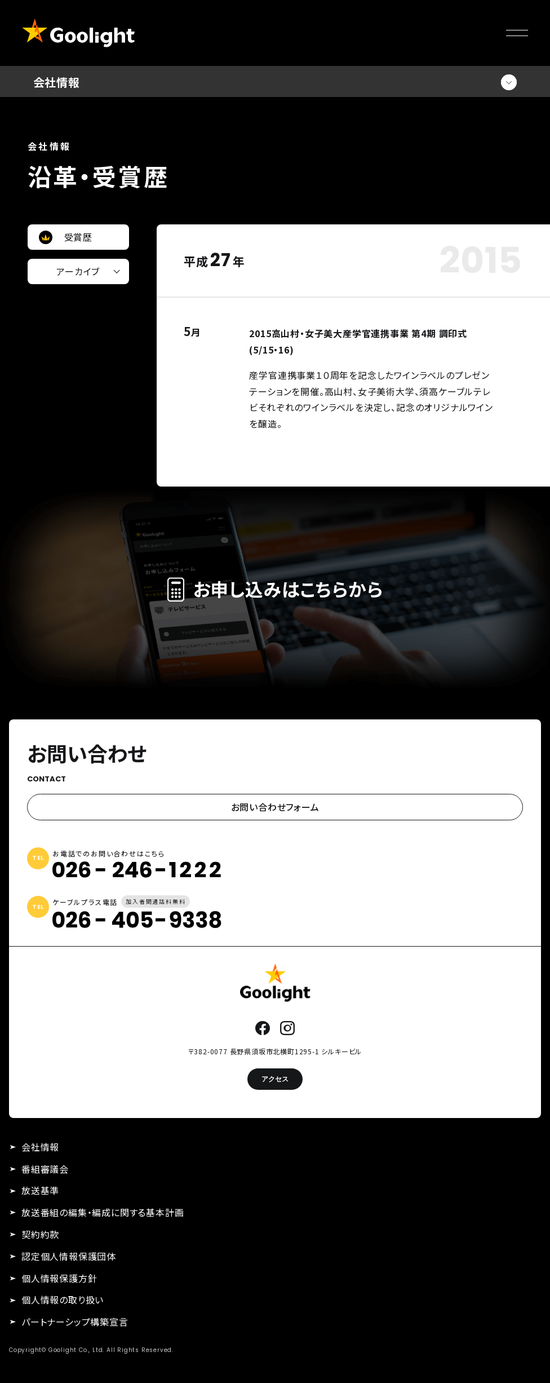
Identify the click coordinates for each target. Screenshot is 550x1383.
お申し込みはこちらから (275, 589)
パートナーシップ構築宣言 (74, 1321)
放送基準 (40, 1190)
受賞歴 (78, 237)
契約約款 (40, 1234)
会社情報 (40, 1147)
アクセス (275, 1079)
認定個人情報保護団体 (68, 1256)
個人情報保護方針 (59, 1278)
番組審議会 (45, 1169)
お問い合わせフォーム (275, 807)
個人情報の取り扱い (62, 1299)
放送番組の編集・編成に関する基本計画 (102, 1212)
